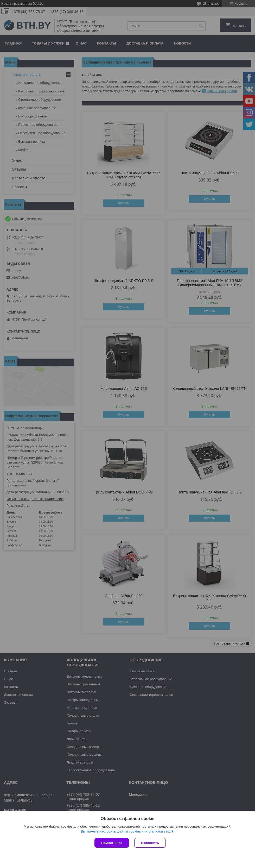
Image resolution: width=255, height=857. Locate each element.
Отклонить (150, 843)
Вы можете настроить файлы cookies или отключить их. (126, 831)
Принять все (111, 843)
